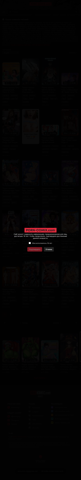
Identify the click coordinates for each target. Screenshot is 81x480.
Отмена (49, 249)
